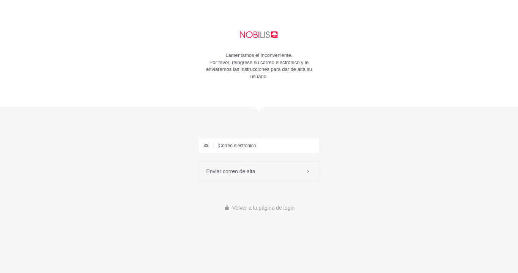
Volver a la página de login (259, 208)
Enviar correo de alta (259, 171)
